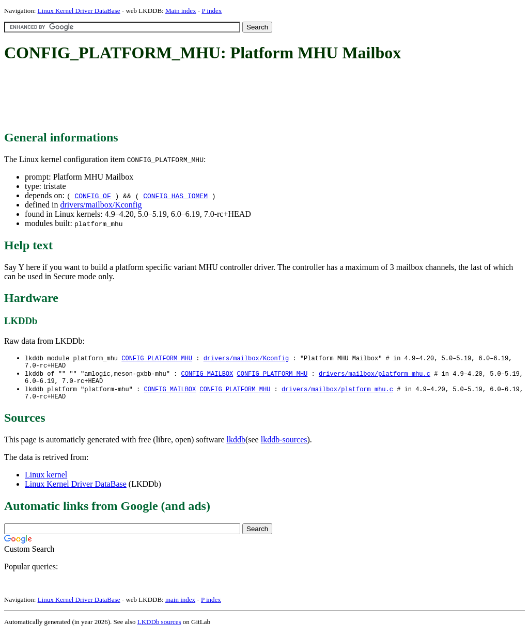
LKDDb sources (159, 628)
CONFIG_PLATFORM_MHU (156, 358)
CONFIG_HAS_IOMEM (175, 195)
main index (180, 606)
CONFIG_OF (92, 195)
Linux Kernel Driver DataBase (79, 10)
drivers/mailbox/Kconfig (101, 204)
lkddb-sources (284, 445)
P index (211, 10)
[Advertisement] (192, 97)
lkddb (236, 445)
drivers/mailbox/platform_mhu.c (374, 376)
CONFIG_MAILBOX (207, 376)
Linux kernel (46, 480)
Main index (180, 10)
